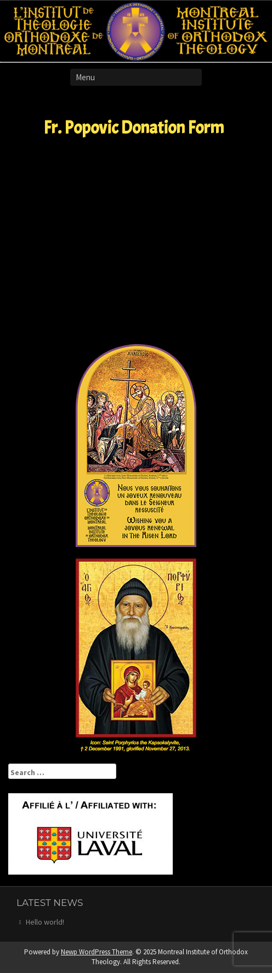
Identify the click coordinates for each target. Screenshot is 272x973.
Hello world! (45, 922)
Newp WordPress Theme (96, 952)
